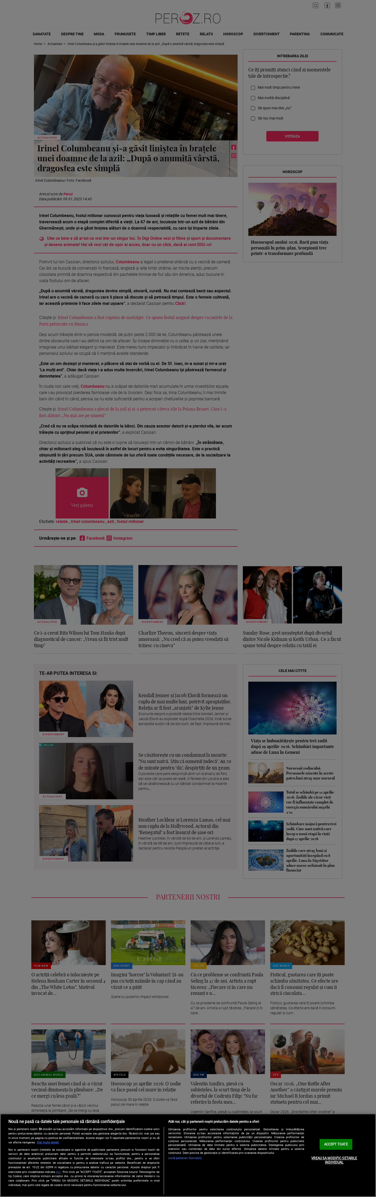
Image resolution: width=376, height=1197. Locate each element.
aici (58, 1172)
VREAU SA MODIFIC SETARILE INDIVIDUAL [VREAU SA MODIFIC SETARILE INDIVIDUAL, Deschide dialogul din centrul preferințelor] (334, 1160)
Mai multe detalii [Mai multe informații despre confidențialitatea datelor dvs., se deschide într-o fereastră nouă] (48, 1142)
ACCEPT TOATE (336, 1144)
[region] (188, 1155)
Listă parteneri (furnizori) (185, 1158)
